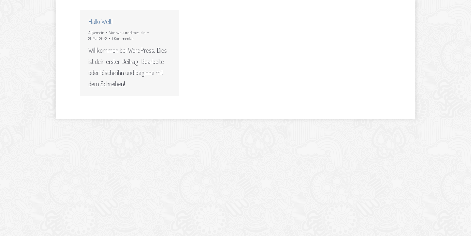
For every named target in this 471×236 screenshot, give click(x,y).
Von (127, 32)
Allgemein (96, 32)
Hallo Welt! (100, 21)
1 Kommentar (123, 38)
